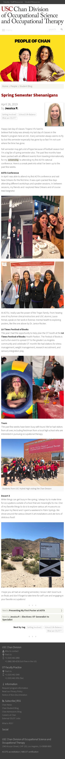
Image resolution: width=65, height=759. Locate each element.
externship (13, 160)
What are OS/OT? (9, 118)
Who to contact (11, 651)
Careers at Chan (9, 715)
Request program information (15, 688)
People (13, 86)
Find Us (8, 654)
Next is (23, 610)
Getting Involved (9, 114)
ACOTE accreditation (11, 751)
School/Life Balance (27, 114)
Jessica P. (11, 108)
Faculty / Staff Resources (13, 2)
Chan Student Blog (10, 708)
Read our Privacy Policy (12, 691)
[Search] (55, 29)
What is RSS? (7, 723)
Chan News (7, 704)
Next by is (25, 618)
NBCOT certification (29, 751)
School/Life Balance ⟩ (53, 627)
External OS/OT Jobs (11, 718)
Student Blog (26, 86)
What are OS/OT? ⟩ (54, 630)
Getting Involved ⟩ (34, 627)
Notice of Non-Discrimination (14, 694)
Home (5, 86)
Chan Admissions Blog (11, 711)
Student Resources (32, 2)
